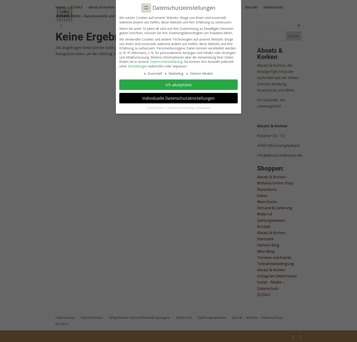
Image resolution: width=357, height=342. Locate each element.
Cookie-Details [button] (156, 108)
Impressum (203, 108)
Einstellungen (137, 66)
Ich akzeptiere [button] (179, 84)
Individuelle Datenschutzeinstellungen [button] (178, 98)
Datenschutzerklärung (166, 61)
